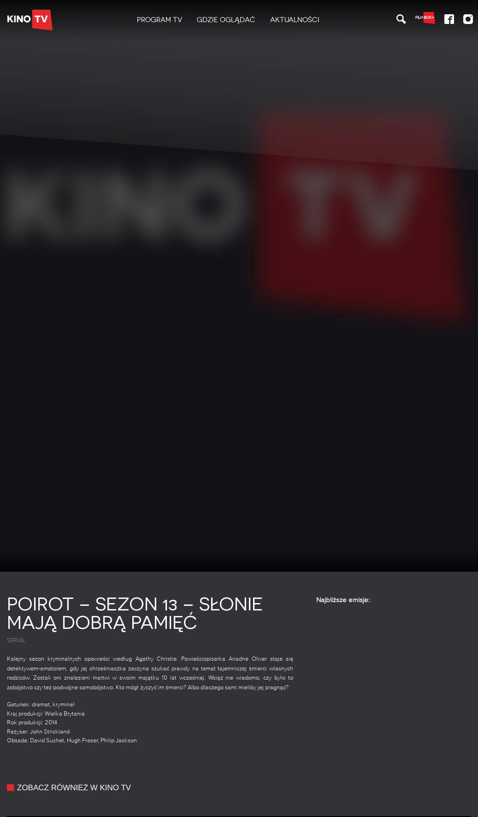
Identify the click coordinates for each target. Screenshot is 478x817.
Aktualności (294, 20)
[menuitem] (159, 20)
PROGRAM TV (159, 20)
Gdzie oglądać (226, 20)
